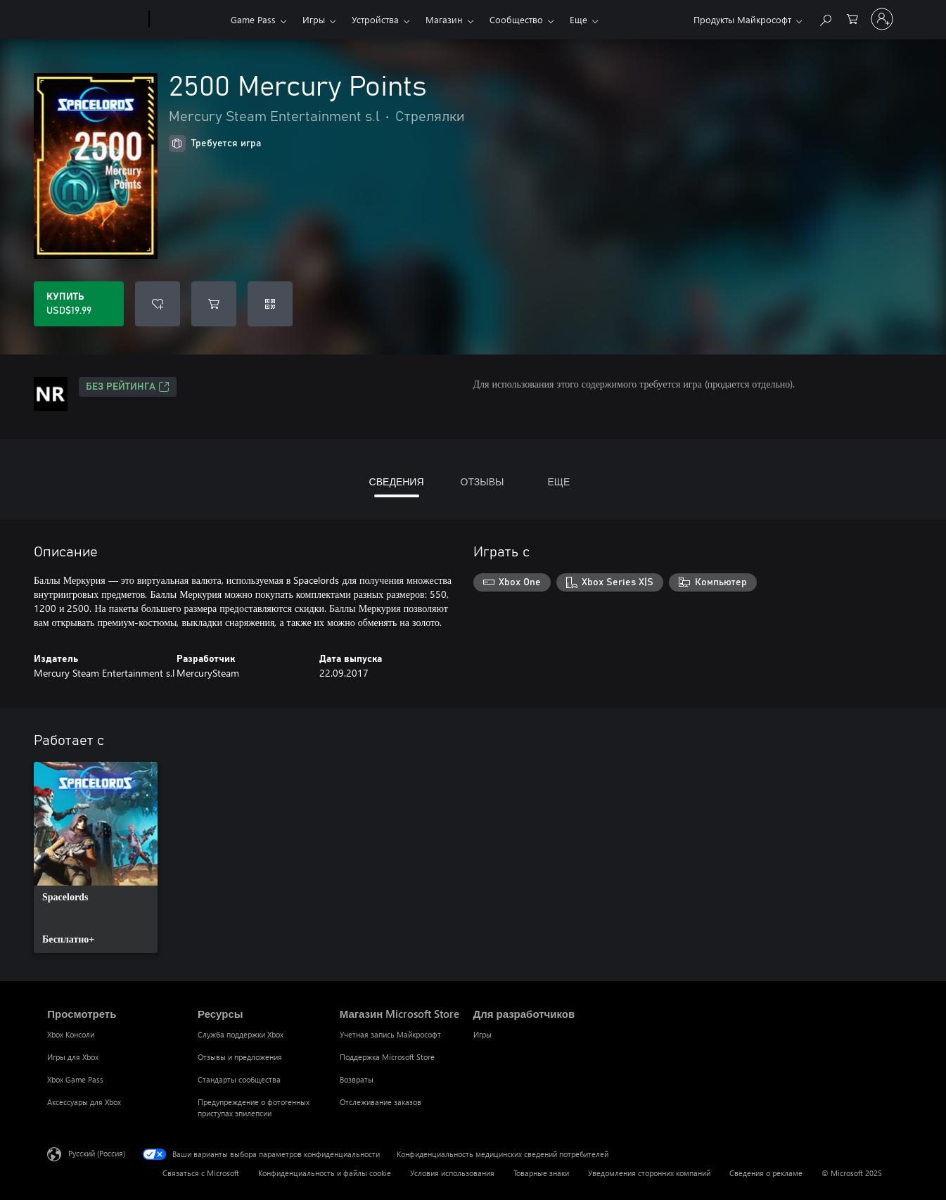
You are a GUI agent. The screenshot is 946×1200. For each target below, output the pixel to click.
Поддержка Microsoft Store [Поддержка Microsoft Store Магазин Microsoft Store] (387, 1056)
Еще (578, 19)
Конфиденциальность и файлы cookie (324, 1172)
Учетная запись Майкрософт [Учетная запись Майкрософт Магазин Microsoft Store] (390, 1034)
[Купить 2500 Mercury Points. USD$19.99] (79, 303)
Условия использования (452, 1172)
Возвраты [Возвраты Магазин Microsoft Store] (356, 1079)
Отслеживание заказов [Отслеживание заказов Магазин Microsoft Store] (380, 1101)
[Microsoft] (95, 20)
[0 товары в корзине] (852, 17)
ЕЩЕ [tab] (558, 481)
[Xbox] (188, 20)
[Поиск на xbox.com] (825, 18)
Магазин (444, 19)
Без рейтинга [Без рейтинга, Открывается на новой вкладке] (128, 386)
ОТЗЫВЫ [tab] (482, 481)
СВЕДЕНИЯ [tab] (396, 481)
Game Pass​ (253, 19)
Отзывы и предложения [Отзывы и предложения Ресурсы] (240, 1056)
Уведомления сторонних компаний (649, 1172)
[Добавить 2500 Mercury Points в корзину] (213, 303)
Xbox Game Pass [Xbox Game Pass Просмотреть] (75, 1079)
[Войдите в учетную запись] (882, 19)
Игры (313, 19)
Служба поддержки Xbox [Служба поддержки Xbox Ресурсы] (240, 1034)
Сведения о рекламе (766, 1172)
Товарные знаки (541, 1172)
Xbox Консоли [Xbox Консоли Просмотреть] (70, 1034)
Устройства (375, 19)
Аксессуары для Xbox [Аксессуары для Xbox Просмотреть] (84, 1101)
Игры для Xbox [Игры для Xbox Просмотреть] (72, 1056)
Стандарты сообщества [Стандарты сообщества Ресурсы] (239, 1079)
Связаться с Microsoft (200, 1172)
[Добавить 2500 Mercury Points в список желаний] (157, 303)
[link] (96, 857)
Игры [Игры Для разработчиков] (482, 1034)
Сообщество (516, 19)
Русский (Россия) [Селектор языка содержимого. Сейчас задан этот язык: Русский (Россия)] (96, 1153)
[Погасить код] (270, 303)
